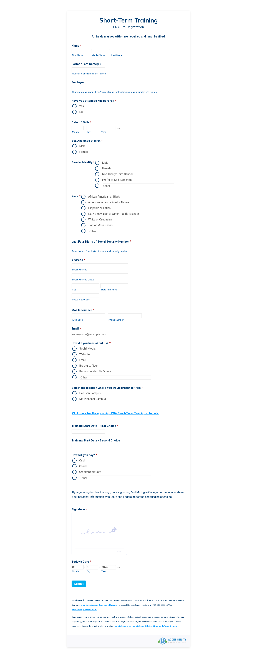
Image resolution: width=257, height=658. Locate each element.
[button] (99, 531)
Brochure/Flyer (88, 365)
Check (83, 466)
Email (76, 328)
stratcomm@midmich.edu (84, 610)
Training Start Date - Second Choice (96, 440)
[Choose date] (118, 128)
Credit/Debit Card (90, 472)
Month (75, 132)
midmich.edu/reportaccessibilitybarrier (99, 605)
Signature (79, 509)
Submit (79, 584)
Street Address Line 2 (83, 279)
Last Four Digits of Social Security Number (101, 241)
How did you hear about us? (91, 343)
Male (82, 146)
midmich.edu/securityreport (164, 626)
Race (76, 196)
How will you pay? (84, 455)
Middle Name (98, 55)
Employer (78, 82)
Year (103, 132)
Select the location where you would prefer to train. (107, 388)
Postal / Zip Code (81, 299)
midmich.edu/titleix (141, 626)
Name (77, 45)
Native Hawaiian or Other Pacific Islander (113, 213)
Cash (82, 460)
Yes (81, 106)
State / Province (109, 289)
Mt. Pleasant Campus (92, 399)
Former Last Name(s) (86, 64)
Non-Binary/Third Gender (117, 174)
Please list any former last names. (89, 73)
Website (84, 354)
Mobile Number (83, 310)
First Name (77, 55)
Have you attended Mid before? (94, 100)
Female (84, 152)
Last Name (116, 55)
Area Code (77, 319)
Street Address (79, 269)
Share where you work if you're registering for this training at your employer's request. (115, 92)
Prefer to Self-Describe (117, 180)
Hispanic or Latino (99, 208)
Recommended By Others (95, 371)
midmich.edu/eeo (122, 626)
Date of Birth (81, 122)
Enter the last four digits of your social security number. (100, 251)
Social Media (87, 348)
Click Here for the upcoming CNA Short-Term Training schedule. (115, 413)
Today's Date (81, 561)
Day (88, 132)
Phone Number (116, 319)
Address (78, 260)
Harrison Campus (90, 393)
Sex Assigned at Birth (87, 140)
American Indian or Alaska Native (108, 202)
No (81, 112)
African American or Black (104, 196)
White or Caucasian (100, 219)
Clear (119, 551)
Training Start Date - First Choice (95, 426)
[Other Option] (138, 186)
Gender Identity (83, 162)
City (74, 289)
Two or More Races (100, 225)
